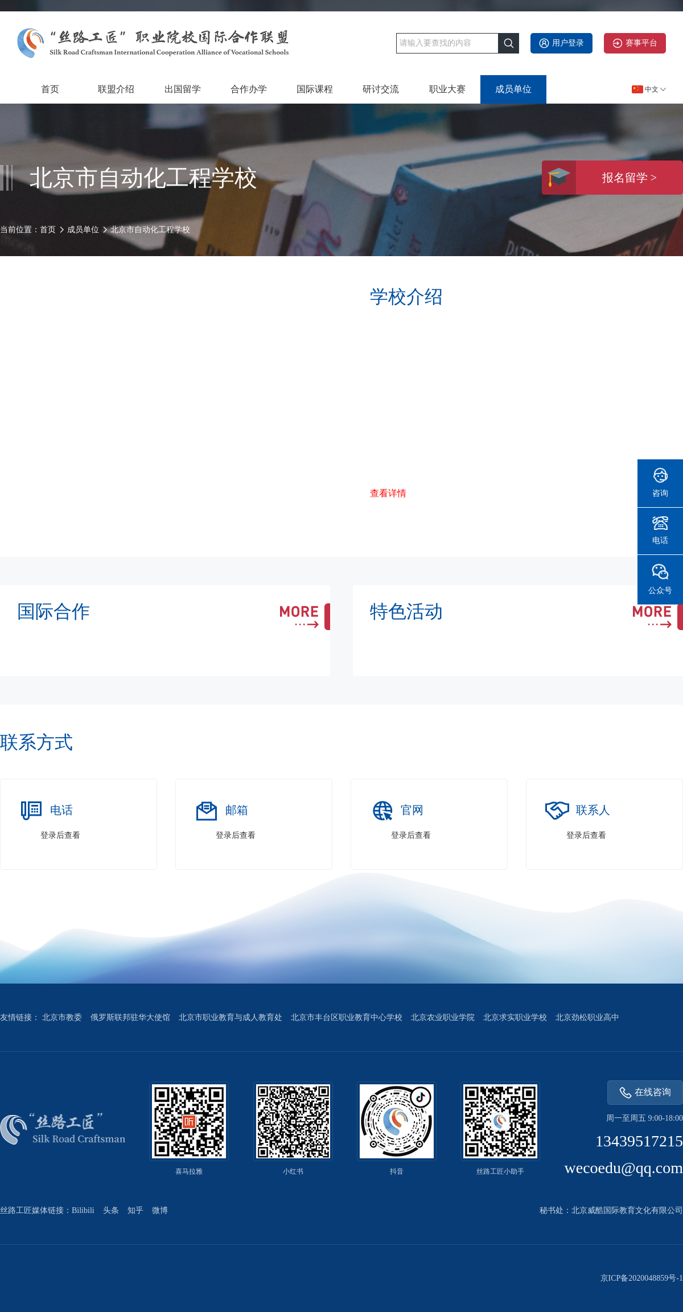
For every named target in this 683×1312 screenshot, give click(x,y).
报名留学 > (599, 178)
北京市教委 (62, 1017)
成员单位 (513, 89)
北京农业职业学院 (443, 1017)
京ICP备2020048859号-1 (641, 1278)
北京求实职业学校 (515, 1017)
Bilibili (83, 1210)
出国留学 (182, 89)
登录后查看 (60, 835)
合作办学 (249, 89)
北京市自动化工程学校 (150, 229)
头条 (111, 1210)
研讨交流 (381, 89)
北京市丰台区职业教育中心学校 (346, 1017)
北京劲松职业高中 (587, 1017)
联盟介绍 (116, 89)
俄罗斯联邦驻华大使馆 (130, 1017)
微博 (160, 1210)
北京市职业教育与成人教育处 (230, 1017)
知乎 (135, 1210)
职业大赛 (447, 89)
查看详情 (388, 493)
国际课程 (315, 89)
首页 (50, 89)
